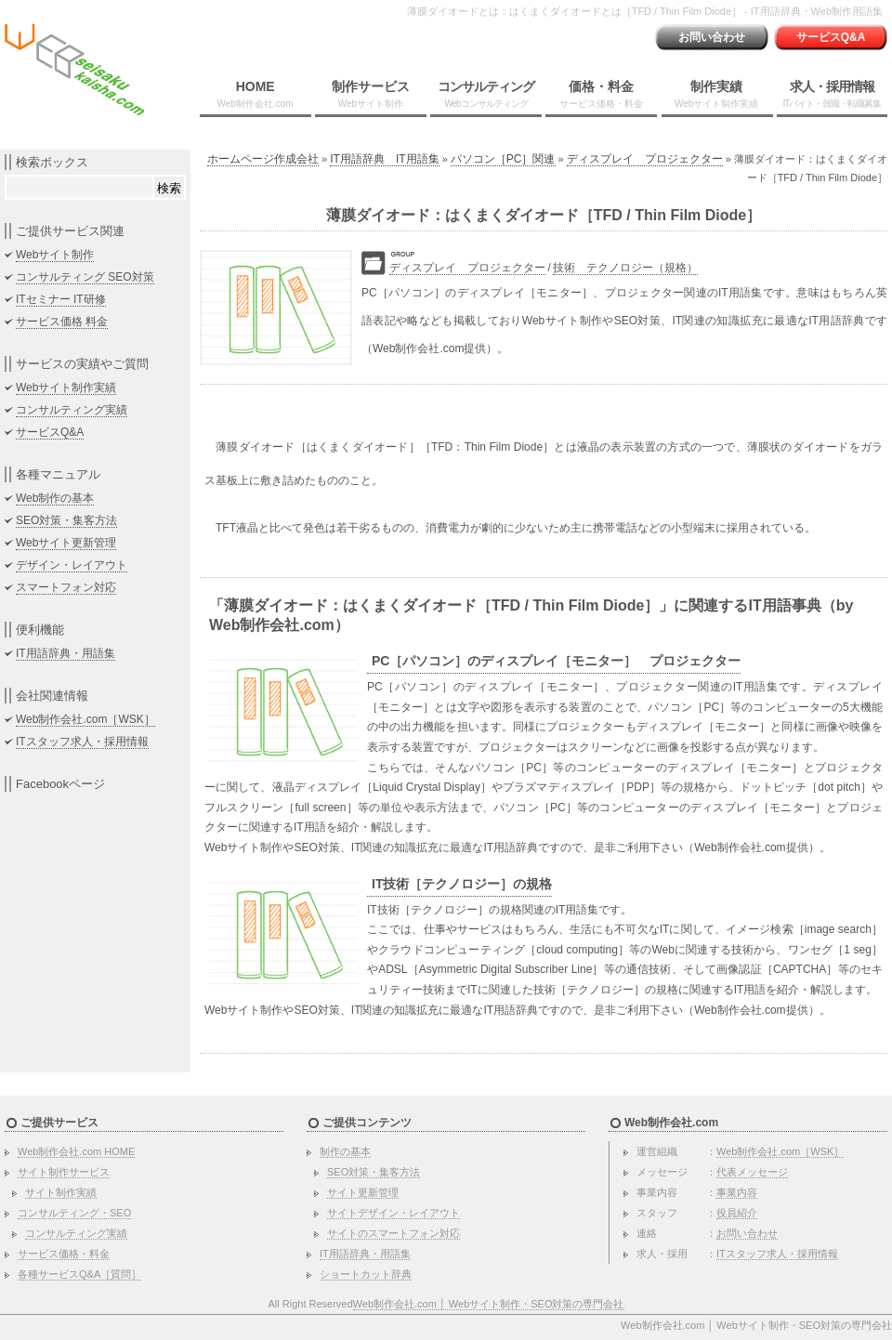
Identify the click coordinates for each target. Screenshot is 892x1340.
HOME (255, 94)
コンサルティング (486, 94)
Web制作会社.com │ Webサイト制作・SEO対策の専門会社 (488, 1303)
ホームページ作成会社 (263, 158)
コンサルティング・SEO (74, 1212)
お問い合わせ (711, 37)
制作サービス (371, 94)
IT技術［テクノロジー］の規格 (462, 883)
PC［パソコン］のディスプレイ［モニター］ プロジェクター (556, 660)
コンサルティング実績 (71, 409)
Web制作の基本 (55, 498)
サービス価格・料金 (64, 1253)
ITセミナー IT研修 (61, 299)
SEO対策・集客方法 (66, 520)
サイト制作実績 (61, 1192)
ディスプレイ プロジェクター (645, 158)
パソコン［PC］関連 (503, 158)
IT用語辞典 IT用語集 (384, 158)
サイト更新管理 (363, 1192)
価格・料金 (601, 94)
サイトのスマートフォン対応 (393, 1233)
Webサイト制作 (55, 254)
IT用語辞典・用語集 (65, 653)
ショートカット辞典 (366, 1274)
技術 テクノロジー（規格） (625, 267)
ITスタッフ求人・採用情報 (82, 741)
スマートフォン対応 (66, 587)
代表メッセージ (752, 1171)
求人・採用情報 (831, 94)
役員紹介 (736, 1212)
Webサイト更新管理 (66, 542)
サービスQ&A (831, 37)
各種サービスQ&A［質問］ (79, 1274)
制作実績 (716, 94)
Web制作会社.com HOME (76, 1151)
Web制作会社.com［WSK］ (85, 719)
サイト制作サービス (64, 1171)
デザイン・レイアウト (71, 564)
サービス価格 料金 (62, 321)
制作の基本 (345, 1151)
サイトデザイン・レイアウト (393, 1212)
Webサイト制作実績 (66, 387)
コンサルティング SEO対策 (85, 276)
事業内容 (736, 1192)
